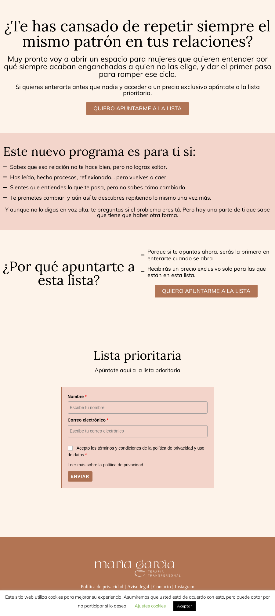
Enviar (80, 476)
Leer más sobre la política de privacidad (105, 464)
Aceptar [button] (184, 606)
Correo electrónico (88, 420)
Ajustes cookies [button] (150, 606)
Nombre (77, 396)
